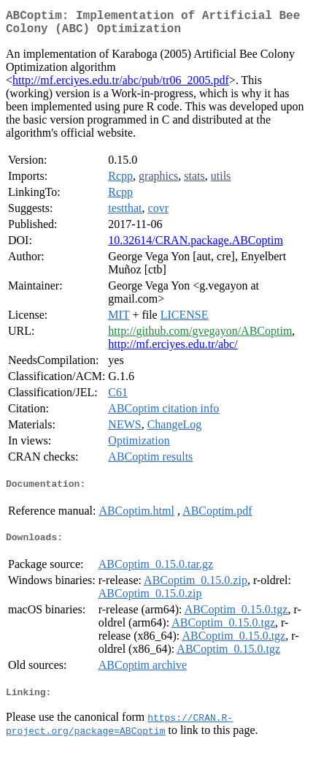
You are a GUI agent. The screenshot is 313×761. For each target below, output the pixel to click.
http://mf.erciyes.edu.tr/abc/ (172, 350)
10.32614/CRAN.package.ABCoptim (195, 246)
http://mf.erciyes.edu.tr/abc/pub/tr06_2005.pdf (120, 86)
